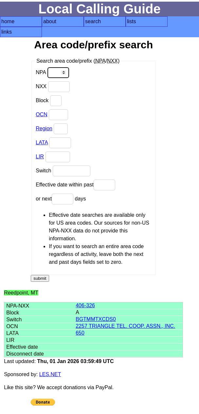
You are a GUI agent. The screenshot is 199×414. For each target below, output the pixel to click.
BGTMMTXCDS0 (96, 319)
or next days (61, 199)
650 (80, 333)
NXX (52, 86)
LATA (42, 142)
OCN (41, 114)
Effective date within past (75, 185)
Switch (63, 171)
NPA (52, 72)
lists (131, 21)
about (49, 21)
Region (44, 128)
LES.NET (50, 374)
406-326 (85, 305)
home (7, 21)
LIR (40, 156)
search (93, 21)
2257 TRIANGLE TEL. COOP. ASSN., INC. (125, 326)
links (6, 32)
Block (49, 100)
